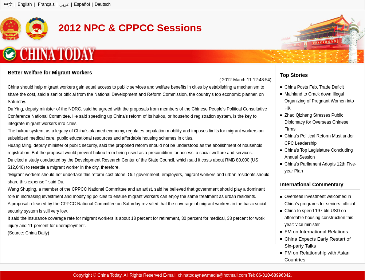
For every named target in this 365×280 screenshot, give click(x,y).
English (24, 4)
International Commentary (311, 184)
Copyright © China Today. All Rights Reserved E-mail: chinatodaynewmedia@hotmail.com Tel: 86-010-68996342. (182, 275)
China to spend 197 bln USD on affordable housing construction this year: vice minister (318, 217)
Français (46, 4)
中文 (8, 4)
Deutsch (103, 4)
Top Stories (294, 75)
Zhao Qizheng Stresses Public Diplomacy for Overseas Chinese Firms (316, 122)
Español (82, 4)
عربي (64, 4)
